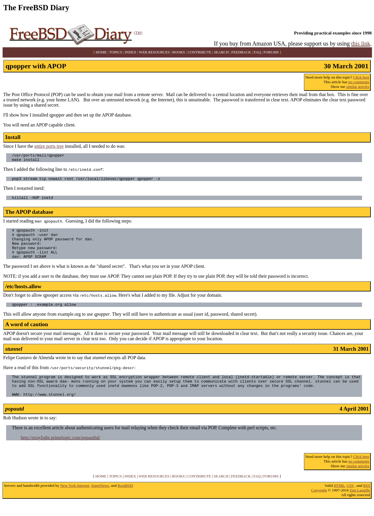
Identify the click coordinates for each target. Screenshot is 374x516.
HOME (101, 52)
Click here (361, 77)
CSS (350, 500)
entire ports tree (49, 146)
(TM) (138, 32)
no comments (358, 82)
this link (360, 43)
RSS (366, 500)
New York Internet (74, 500)
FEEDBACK (241, 52)
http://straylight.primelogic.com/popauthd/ (60, 452)
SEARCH (221, 52)
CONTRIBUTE (199, 52)
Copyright (319, 505)
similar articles (357, 86)
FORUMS (271, 52)
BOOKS (178, 52)
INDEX (130, 52)
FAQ (257, 52)
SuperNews (100, 500)
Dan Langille (360, 505)
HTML (339, 500)
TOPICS (115, 52)
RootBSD (125, 500)
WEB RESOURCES (154, 52)
